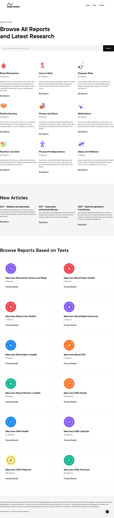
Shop (94, 5)
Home (88, 5)
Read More (4, 221)
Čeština (101, 5)
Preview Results (11, 286)
